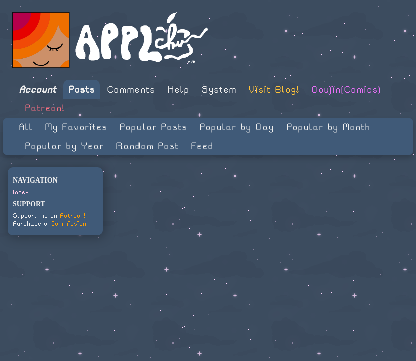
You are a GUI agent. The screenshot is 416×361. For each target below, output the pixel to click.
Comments (131, 89)
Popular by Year (64, 146)
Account (37, 89)
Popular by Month (328, 127)
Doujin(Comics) (346, 89)
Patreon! (45, 108)
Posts (81, 89)
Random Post (147, 146)
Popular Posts (153, 127)
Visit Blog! (273, 89)
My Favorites (76, 127)
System (218, 89)
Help (178, 89)
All (26, 127)
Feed (202, 146)
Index (21, 192)
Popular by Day (236, 127)
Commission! (69, 223)
